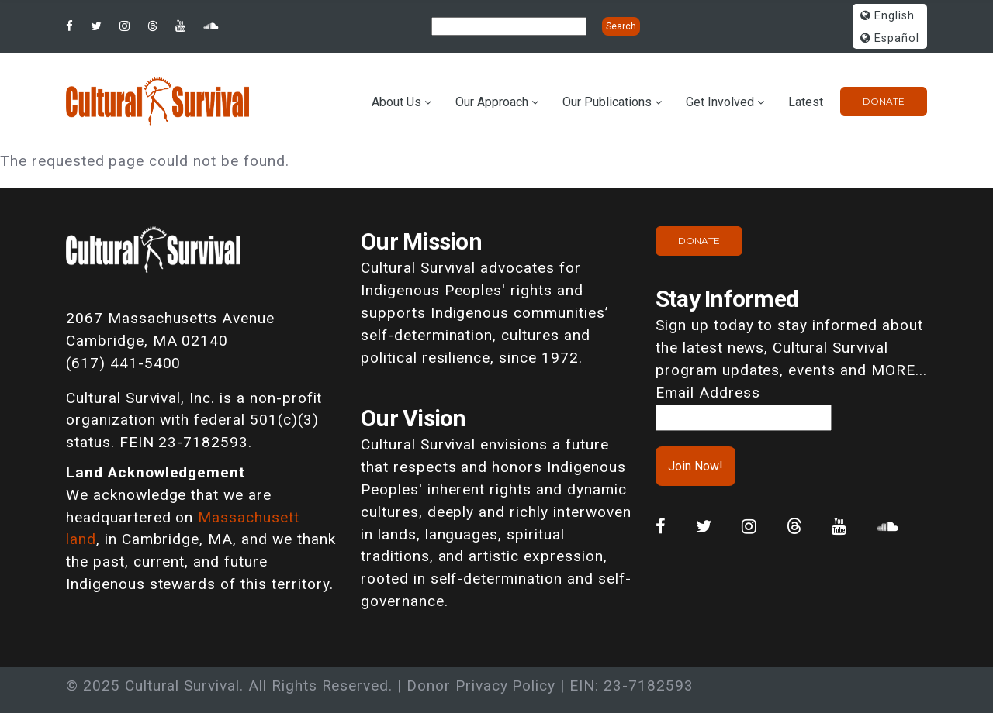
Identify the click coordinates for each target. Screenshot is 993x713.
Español (889, 38)
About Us (396, 102)
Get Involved (720, 102)
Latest (805, 102)
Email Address (707, 392)
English (887, 15)
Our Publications (607, 102)
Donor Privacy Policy (481, 685)
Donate (884, 101)
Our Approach (491, 102)
